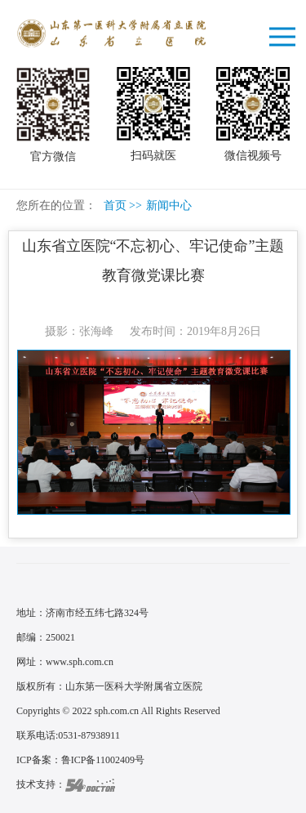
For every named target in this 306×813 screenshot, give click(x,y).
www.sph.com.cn (79, 662)
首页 (115, 205)
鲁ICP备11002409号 (102, 760)
